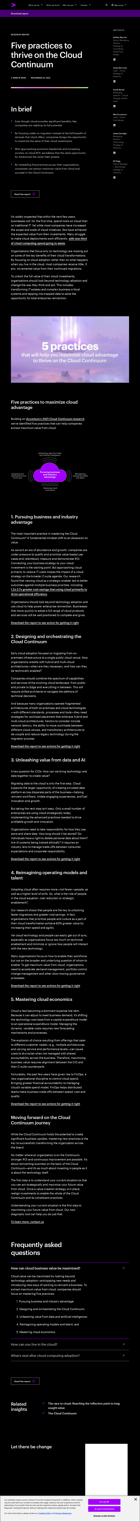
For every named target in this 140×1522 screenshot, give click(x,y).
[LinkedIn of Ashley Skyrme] (114, 59)
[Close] (136, 1499)
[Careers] (85, 5)
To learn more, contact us (27, 1222)
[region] (70, 1509)
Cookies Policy (44, 1513)
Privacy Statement (63, 1513)
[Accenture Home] (13, 5)
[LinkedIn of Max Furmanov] (114, 125)
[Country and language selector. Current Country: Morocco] (119, 5)
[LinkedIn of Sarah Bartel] (114, 106)
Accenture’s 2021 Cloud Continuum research (55, 419)
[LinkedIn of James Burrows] (114, 81)
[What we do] (35, 5)
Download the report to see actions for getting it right (45, 746)
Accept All (104, 1502)
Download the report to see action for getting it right (45, 622)
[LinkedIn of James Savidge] (114, 153)
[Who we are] (70, 5)
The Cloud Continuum (62, 1413)
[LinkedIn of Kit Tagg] (114, 177)
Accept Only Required (104, 1509)
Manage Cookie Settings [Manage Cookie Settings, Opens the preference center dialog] (104, 1516)
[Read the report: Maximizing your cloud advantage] (25, 194)
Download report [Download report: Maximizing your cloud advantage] (19, 13)
